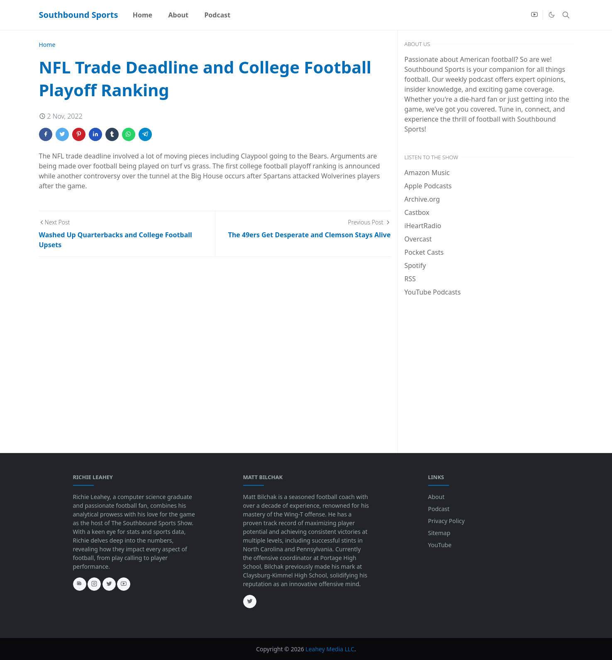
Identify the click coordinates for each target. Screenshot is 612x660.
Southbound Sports (78, 14)
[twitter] (109, 584)
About (436, 497)
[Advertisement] (489, 365)
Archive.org (422, 199)
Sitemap (439, 533)
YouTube (440, 545)
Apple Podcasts (428, 185)
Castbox (417, 212)
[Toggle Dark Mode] (551, 15)
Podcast (439, 509)
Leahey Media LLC (329, 649)
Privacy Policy (446, 521)
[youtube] (534, 15)
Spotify (415, 265)
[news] (79, 584)
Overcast (418, 239)
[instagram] (94, 584)
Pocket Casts (424, 252)
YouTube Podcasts (433, 292)
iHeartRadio (423, 225)
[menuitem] (143, 15)
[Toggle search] (565, 14)
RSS (410, 278)
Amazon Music (427, 172)
